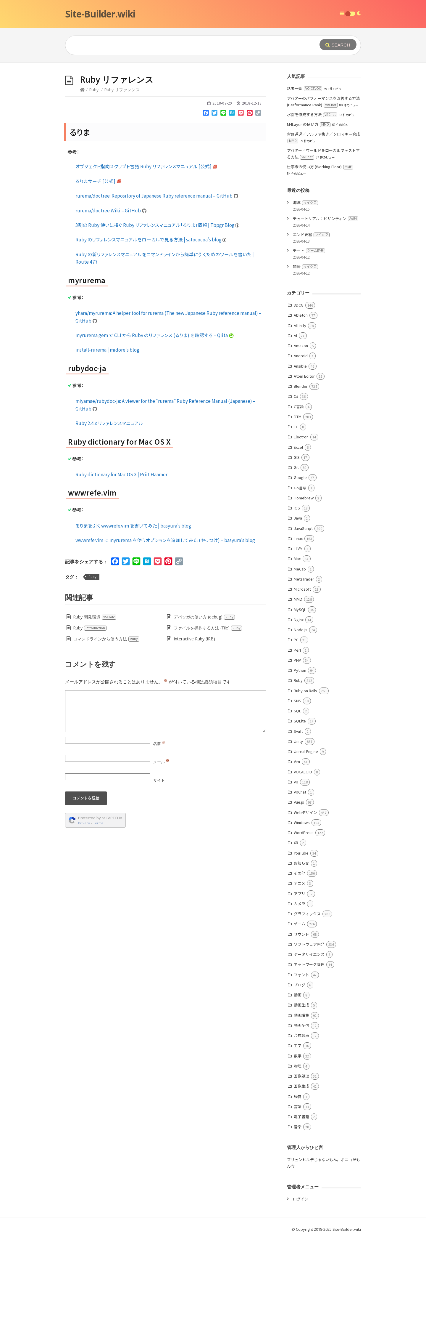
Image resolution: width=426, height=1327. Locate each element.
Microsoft (302, 678)
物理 (297, 1155)
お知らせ (301, 952)
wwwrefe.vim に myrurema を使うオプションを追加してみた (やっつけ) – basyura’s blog (165, 629)
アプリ (299, 982)
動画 (297, 1083)
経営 (297, 1185)
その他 (299, 962)
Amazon (301, 434)
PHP (297, 749)
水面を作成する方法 (312, 203)
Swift (298, 820)
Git (296, 556)
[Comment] (165, 800)
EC (296, 515)
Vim (297, 850)
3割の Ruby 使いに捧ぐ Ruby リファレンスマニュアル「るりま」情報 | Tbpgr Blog (157, 313)
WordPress (304, 921)
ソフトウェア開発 (309, 1033)
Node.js (300, 718)
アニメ (299, 972)
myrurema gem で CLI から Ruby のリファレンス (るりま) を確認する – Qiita (154, 424)
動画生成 (301, 1094)
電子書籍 (301, 1205)
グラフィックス (307, 1002)
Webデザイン (305, 901)
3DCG (299, 394)
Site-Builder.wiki (100, 13)
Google (300, 566)
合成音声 (301, 1124)
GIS (297, 546)
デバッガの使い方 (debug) (204, 706)
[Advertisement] (213, 107)
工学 (297, 1134)
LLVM (298, 637)
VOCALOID (303, 860)
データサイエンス (309, 1043)
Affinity (300, 414)
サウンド (301, 1023)
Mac (297, 647)
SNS (297, 789)
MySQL (300, 698)
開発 (305, 355)
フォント (301, 1063)
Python (300, 759)
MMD (298, 688)
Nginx (299, 708)
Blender (301, 475)
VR (296, 871)
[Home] (82, 178)
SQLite (300, 809)
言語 (297, 1195)
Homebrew (304, 586)
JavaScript (303, 617)
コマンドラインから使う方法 (106, 727)
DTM (297, 505)
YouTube (301, 942)
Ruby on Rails (305, 779)
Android (301, 444)
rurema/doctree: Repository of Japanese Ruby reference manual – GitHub (156, 284)
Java (298, 607)
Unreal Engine (306, 840)
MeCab (300, 658)
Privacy (84, 912)
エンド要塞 (311, 323)
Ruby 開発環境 (95, 706)
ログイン (300, 1288)
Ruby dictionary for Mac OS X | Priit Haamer (121, 563)
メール (161, 850)
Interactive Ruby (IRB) (194, 727)
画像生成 (301, 1175)
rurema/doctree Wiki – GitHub (110, 299)
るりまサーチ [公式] (98, 270)
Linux (298, 627)
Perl (297, 739)
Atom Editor (304, 465)
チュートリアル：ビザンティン (325, 307)
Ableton (301, 404)
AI (295, 424)
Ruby (94, 178)
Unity (298, 830)
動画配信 (301, 1114)
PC (296, 728)
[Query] (183, 45)
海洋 (305, 291)
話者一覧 (304, 177)
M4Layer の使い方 (308, 213)
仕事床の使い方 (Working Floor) (320, 255)
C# (296, 485)
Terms (98, 912)
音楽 (297, 1215)
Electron (301, 525)
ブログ (299, 1073)
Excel (298, 536)
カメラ (299, 992)
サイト (159, 869)
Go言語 (300, 576)
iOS (297, 597)
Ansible (300, 455)
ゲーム (299, 1012)
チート (309, 339)
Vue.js (299, 891)
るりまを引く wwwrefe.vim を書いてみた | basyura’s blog (133, 614)
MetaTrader (304, 668)
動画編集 (301, 1104)
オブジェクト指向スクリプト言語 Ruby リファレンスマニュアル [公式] (146, 255)
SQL (297, 799)
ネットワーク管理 (309, 1053)
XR (296, 931)
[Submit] (338, 44)
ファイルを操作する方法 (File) (208, 716)
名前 (159, 832)
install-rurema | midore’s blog (107, 438)
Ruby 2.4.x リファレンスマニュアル (109, 512)
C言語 (299, 495)
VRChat (300, 881)
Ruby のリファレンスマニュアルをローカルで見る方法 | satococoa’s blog (151, 328)
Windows (302, 911)
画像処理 (301, 1165)
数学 (297, 1144)
